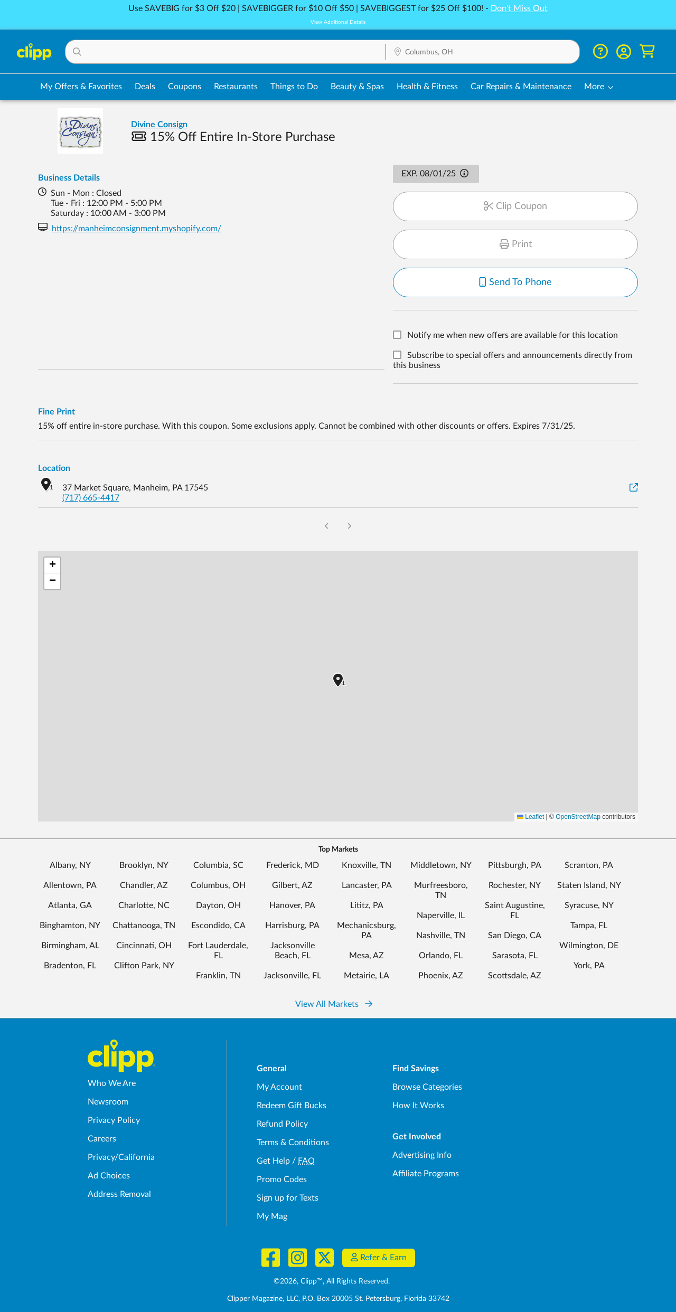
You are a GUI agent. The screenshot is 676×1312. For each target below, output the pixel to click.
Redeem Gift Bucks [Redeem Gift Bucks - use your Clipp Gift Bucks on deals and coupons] (291, 1105)
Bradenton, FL (70, 965)
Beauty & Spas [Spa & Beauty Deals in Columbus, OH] (357, 86)
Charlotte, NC (144, 905)
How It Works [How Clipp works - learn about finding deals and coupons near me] (418, 1105)
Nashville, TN (440, 935)
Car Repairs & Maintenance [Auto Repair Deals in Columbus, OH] (521, 86)
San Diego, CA (514, 935)
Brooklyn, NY (143, 865)
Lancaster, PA (367, 885)
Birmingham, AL (70, 945)
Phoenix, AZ (440, 975)
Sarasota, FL (515, 955)
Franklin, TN (218, 975)
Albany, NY (70, 865)
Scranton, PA (589, 865)
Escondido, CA (218, 925)
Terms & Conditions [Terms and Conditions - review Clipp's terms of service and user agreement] (293, 1142)
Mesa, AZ (366, 955)
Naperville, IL (441, 915)
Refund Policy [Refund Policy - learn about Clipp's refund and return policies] (282, 1124)
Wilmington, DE (588, 945)
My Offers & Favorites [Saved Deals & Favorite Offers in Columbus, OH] (81, 86)
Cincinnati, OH (144, 945)
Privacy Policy (114, 1120)
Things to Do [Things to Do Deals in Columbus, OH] (294, 86)
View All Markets (333, 1004)
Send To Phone (515, 282)
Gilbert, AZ (292, 885)
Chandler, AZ (144, 885)
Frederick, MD (292, 865)
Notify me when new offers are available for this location (512, 336)
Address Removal (119, 1194)
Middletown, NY (441, 865)
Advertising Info (422, 1155)
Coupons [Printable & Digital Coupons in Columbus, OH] (184, 86)
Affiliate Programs (425, 1173)
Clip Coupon (515, 206)
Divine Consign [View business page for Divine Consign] (159, 124)
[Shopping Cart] (647, 51)
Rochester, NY (515, 885)
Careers (102, 1139)
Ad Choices (109, 1176)
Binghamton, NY (70, 925)
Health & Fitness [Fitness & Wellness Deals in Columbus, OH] (427, 86)
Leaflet (530, 816)
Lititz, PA (366, 905)
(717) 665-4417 (90, 498)
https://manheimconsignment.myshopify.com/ (136, 228)
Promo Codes (282, 1179)
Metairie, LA (366, 975)
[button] (225, 52)
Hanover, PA (292, 905)
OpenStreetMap (578, 816)
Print (516, 244)
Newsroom (108, 1102)
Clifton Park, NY (144, 965)
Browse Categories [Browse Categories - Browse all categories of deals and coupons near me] (427, 1087)
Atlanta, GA (70, 905)
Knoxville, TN (366, 865)
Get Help (273, 1161)
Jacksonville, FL (292, 975)
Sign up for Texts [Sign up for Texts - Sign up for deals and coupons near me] (287, 1198)
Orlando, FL (441, 955)
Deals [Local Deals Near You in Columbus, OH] (145, 86)
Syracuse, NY (589, 905)
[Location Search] (482, 52)
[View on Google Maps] (634, 488)
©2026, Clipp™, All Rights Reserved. (332, 1281)
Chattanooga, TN (143, 925)
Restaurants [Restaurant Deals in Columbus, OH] (236, 86)
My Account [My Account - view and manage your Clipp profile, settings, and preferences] (279, 1087)
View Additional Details (338, 22)
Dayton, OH (218, 905)
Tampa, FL (588, 925)
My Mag (272, 1216)
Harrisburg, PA (292, 925)
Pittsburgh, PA (514, 865)
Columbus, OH (218, 885)
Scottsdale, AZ (514, 975)
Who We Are (112, 1083)
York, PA (589, 965)
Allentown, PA (70, 885)
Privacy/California (121, 1157)
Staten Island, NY (589, 885)
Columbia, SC (218, 865)
